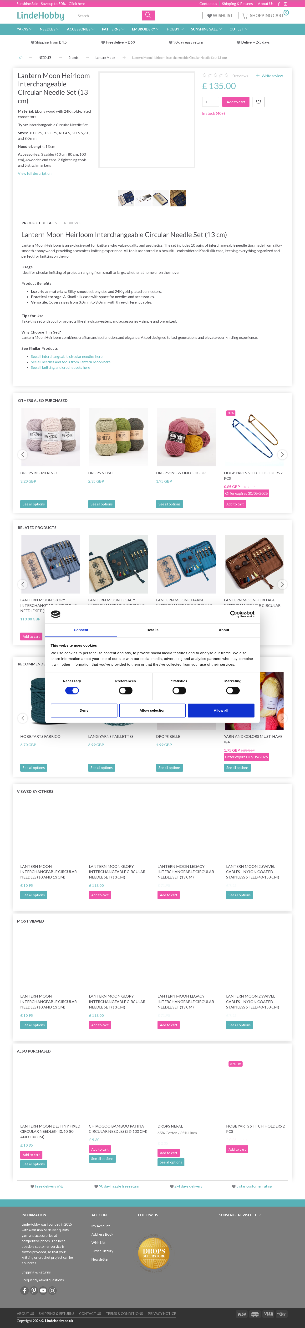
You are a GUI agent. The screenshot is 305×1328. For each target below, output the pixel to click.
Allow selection (152, 710)
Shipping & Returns (237, 3)
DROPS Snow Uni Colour (181, 472)
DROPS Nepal (100, 472)
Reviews (72, 222)
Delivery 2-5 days (255, 42)
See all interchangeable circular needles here (66, 356)
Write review (272, 75)
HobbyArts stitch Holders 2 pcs (253, 475)
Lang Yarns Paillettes (110, 736)
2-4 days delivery (188, 1186)
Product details (39, 222)
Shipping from (47, 42)
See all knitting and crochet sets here (60, 367)
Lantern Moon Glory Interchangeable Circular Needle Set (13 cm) (117, 871)
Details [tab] (152, 630)
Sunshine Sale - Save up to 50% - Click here (51, 3)
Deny (84, 710)
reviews (240, 75)
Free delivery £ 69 (120, 42)
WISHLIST (220, 15)
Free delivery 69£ (49, 1186)
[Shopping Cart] (265, 15)
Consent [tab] (81, 630)
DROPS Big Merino (38, 472)
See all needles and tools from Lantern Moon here (71, 361)
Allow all (221, 710)
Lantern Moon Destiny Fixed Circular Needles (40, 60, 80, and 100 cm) (50, 1131)
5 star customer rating (254, 1186)
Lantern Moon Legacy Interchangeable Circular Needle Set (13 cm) (186, 871)
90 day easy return (188, 42)
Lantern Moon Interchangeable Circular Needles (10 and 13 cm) (48, 871)
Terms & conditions (124, 1314)
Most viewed (30, 921)
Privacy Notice (162, 1314)
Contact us (208, 3)
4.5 (64, 42)
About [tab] (224, 630)
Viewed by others (35, 791)
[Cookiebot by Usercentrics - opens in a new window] (233, 614)
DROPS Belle (168, 736)
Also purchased (34, 1051)
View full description (34, 173)
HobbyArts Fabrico (40, 736)
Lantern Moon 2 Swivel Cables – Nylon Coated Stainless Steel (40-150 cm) (252, 871)
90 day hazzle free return (119, 1186)
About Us (266, 3)
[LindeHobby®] (40, 14)
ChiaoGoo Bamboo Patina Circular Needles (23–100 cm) (118, 1129)
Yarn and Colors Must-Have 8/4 (253, 739)
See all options (34, 504)
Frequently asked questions (43, 1280)
